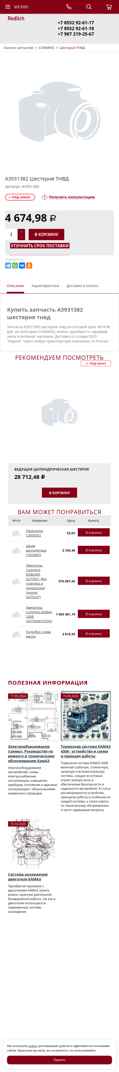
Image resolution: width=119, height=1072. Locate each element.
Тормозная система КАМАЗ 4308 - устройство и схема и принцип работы (86, 751)
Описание (15, 285)
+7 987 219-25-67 (76, 34)
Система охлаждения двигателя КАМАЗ (28, 876)
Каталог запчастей (18, 47)
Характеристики (45, 285)
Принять (60, 1060)
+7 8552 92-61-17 (76, 23)
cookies (32, 1046)
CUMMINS (46, 47)
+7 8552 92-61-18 (76, 28)
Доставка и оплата (82, 285)
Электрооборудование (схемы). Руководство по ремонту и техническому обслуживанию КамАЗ (31, 753)
